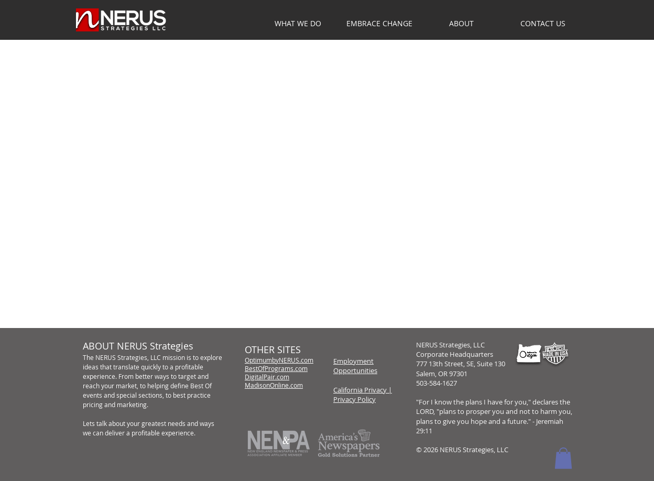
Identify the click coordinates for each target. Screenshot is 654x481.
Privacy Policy (354, 399)
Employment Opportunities (355, 365)
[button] (461, 23)
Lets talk (95, 423)
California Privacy (360, 390)
